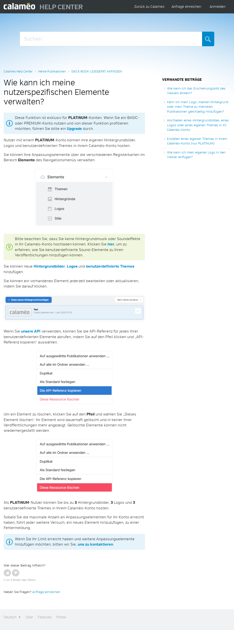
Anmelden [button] (217, 7)
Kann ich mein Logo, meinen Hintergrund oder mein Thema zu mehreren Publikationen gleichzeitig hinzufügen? (197, 107)
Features (45, 617)
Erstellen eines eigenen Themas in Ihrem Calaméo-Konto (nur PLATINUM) (197, 141)
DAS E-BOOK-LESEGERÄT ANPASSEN (96, 71)
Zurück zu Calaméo (149, 7)
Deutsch (11, 617)
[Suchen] (111, 39)
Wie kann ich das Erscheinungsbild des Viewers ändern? (196, 91)
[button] (7, 572)
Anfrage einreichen (186, 7)
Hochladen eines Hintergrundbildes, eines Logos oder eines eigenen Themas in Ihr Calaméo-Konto (198, 125)
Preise (61, 617)
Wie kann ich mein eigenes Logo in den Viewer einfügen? (196, 155)
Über (29, 617)
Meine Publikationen (52, 71)
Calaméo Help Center (18, 71)
